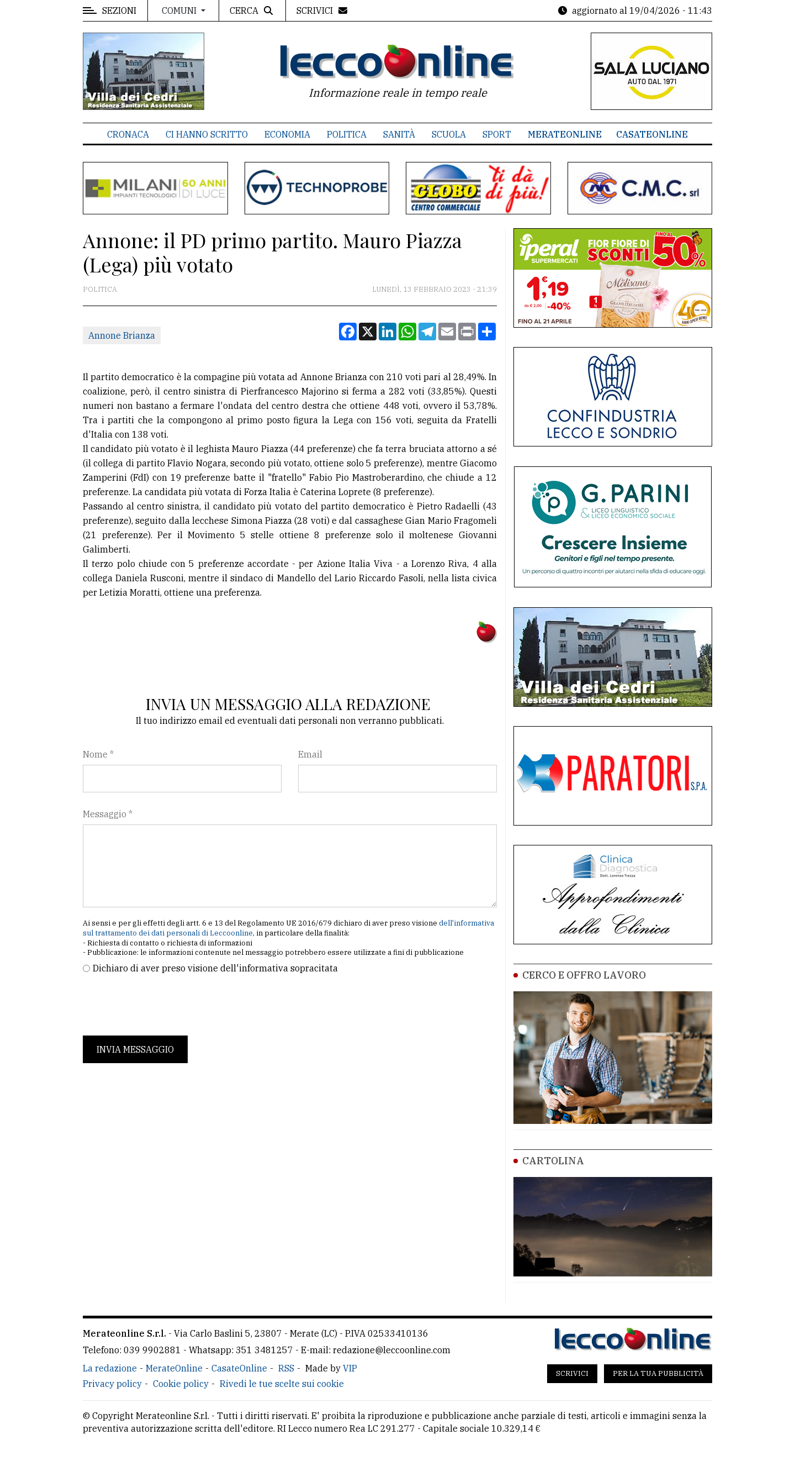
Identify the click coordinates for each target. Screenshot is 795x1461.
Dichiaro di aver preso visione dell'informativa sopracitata (215, 968)
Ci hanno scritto (207, 134)
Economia (287, 134)
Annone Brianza (121, 335)
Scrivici (572, 1373)
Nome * (98, 754)
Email (310, 754)
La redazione (110, 1368)
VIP (350, 1368)
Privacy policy (112, 1383)
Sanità (399, 134)
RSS (286, 1368)
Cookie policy (181, 1383)
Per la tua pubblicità (658, 1373)
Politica (347, 134)
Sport (497, 134)
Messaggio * (107, 813)
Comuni (180, 10)
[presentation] (167, 1005)
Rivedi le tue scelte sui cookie (282, 1383)
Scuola (449, 134)
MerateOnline (565, 134)
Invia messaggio (135, 1049)
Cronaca (128, 134)
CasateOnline (652, 134)
